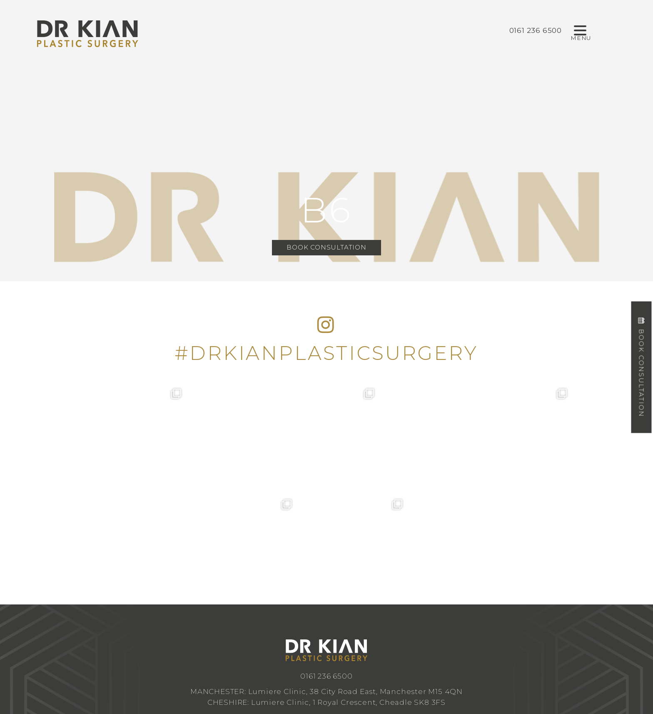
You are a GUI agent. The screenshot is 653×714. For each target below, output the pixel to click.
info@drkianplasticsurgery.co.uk (326, 606)
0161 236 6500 (326, 565)
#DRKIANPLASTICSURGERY (326, 353)
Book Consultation (326, 247)
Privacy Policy (410, 659)
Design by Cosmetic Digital (359, 659)
